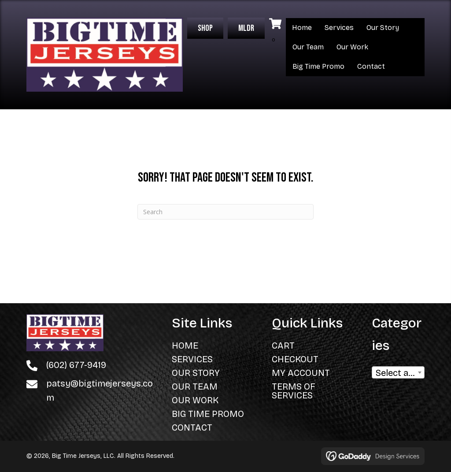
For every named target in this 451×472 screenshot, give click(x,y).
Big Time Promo (318, 66)
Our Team (308, 47)
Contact (371, 66)
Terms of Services (293, 391)
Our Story (382, 27)
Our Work (352, 47)
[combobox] (398, 372)
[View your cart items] (275, 32)
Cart (283, 345)
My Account (301, 373)
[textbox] (398, 375)
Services (339, 27)
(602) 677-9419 (76, 365)
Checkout (295, 359)
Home (302, 27)
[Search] (225, 211)
